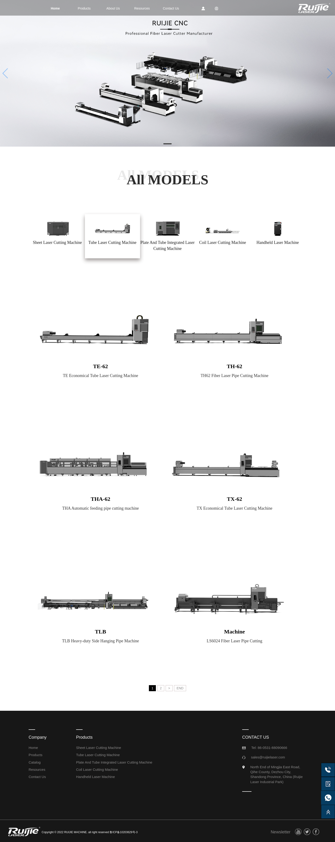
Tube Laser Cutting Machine (98, 755)
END (180, 688)
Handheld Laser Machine (95, 777)
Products (35, 755)
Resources (37, 769)
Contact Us (37, 777)
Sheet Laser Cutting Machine (98, 748)
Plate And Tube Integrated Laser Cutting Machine (114, 762)
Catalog (35, 762)
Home (33, 748)
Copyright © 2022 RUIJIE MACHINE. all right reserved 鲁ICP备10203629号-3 (89, 832)
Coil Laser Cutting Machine (97, 769)
